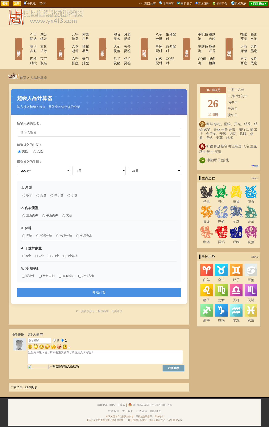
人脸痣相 (234, 42)
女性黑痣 (251, 50)
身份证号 (209, 42)
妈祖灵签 (125, 50)
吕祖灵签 (108, 50)
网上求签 (97, 43)
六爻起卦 (66, 42)
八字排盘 (66, 34)
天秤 (236, 287)
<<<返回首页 (147, 3)
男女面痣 (234, 50)
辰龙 (206, 208)
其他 (67, 202)
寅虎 (236, 188)
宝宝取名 (41, 50)
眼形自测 (251, 34)
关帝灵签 (125, 42)
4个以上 (70, 242)
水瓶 (236, 307)
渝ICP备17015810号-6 (111, 392)
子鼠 (206, 188)
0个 (26, 242)
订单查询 (168, 3)
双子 (236, 267)
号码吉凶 (181, 43)
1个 (39, 242)
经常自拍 (47, 262)
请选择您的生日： (29, 148)
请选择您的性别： (29, 131)
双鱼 (251, 307)
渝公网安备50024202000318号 (150, 392)
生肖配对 (167, 34)
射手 (206, 307)
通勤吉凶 (209, 34)
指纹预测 (234, 34)
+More (254, 152)
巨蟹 (251, 267)
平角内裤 (50, 202)
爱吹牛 (28, 262)
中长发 (56, 182)
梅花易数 (83, 42)
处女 (221, 287)
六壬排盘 (66, 50)
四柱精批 (24, 50)
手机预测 (192, 34)
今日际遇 (24, 34)
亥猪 (251, 229)
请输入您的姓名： (29, 110)
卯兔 (251, 188)
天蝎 (251, 287)
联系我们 (113, 398)
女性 (38, 138)
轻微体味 (44, 222)
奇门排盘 (83, 50)
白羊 (206, 267)
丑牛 (221, 188)
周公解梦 (41, 34)
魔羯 (221, 307)
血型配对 (167, 42)
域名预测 (209, 50)
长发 (72, 182)
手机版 (30, 3)
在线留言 (141, 398)
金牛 (221, 267)
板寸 (27, 182)
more (254, 165)
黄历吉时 (24, 42)
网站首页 (13, 43)
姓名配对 (150, 50)
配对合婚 (139, 43)
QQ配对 (166, 50)
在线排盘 (55, 43)
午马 (236, 208)
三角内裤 (30, 202)
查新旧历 (186, 3)
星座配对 (150, 42)
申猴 (206, 229)
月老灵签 (125, 34)
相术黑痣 (223, 43)
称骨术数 (41, 42)
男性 (23, 138)
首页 (23, 64)
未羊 (251, 208)
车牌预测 (192, 42)
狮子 (206, 287)
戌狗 (236, 229)
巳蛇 (221, 208)
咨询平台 (221, 3)
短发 (41, 182)
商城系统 (240, 3)
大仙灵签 (108, 42)
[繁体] (42, 3)
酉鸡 (221, 229)
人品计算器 (38, 64)
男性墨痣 (251, 42)
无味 (27, 222)
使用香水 (84, 222)
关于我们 (127, 398)
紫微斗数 (83, 34)
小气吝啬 (86, 262)
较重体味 (64, 222)
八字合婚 (150, 34)
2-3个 (53, 242)
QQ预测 (192, 50)
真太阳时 (204, 3)
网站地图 (155, 398)
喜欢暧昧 (66, 262)
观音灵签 (108, 34)
